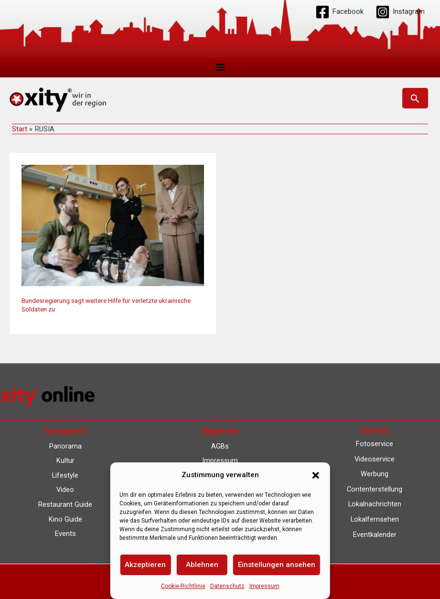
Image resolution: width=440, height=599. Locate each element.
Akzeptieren (145, 564)
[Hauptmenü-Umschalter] (220, 67)
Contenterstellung (374, 489)
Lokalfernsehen (375, 519)
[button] (316, 475)
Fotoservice (374, 443)
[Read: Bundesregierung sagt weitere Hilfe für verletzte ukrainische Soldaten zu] (112, 225)
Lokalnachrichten (374, 504)
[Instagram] (400, 12)
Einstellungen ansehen (276, 564)
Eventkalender (375, 534)
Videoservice (374, 459)
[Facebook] (339, 12)
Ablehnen (202, 564)
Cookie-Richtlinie (183, 586)
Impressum (264, 586)
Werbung (374, 474)
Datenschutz (227, 586)
